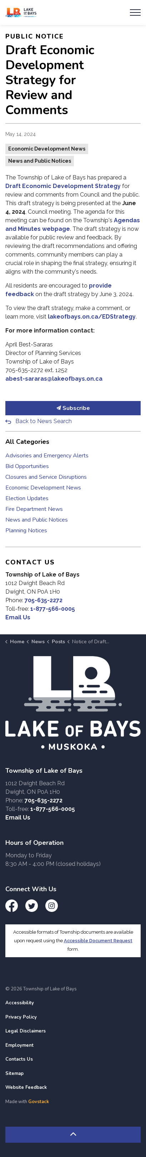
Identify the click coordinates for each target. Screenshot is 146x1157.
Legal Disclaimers (25, 1031)
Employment (19, 1045)
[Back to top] (73, 1135)
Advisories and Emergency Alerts (47, 456)
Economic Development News (46, 149)
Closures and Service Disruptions (46, 477)
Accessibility (19, 1003)
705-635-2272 (43, 600)
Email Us (17, 617)
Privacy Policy (21, 1017)
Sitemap (14, 1073)
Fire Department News (34, 509)
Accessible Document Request (98, 940)
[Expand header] (135, 12)
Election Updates (27, 498)
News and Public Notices (39, 161)
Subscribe (73, 408)
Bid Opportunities (27, 466)
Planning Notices (26, 530)
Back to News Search (43, 421)
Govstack (38, 1101)
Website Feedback (26, 1087)
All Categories (27, 441)
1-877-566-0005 (52, 608)
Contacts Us (19, 1059)
